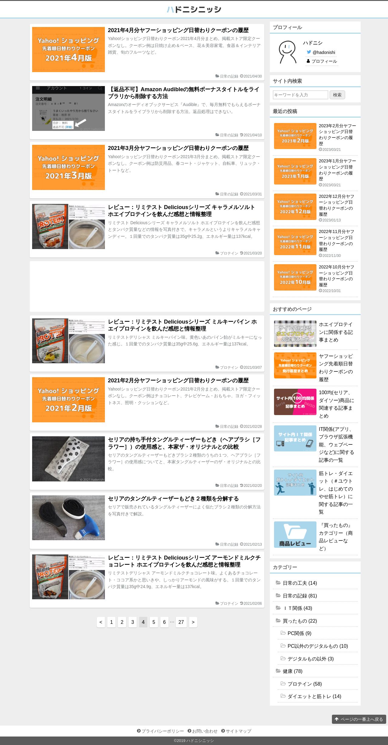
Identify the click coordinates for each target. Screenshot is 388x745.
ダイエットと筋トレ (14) (314, 696)
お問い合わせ (205, 731)
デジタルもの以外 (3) (311, 658)
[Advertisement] (147, 286)
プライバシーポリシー (163, 731)
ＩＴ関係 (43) (297, 608)
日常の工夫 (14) (300, 583)
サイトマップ (238, 731)
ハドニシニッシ (200, 740)
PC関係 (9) (299, 633)
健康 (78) (293, 671)
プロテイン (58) (305, 684)
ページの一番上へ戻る (362, 719)
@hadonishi (324, 52)
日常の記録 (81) (300, 595)
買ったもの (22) (300, 621)
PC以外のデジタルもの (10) (318, 646)
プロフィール (324, 61)
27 (181, 622)
